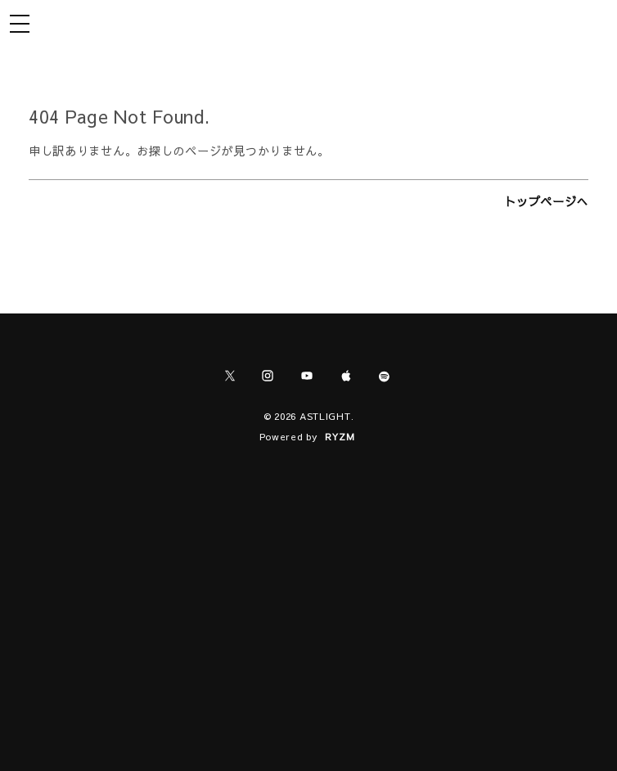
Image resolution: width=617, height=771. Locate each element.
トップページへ (546, 201)
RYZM (340, 436)
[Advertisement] (308, 591)
